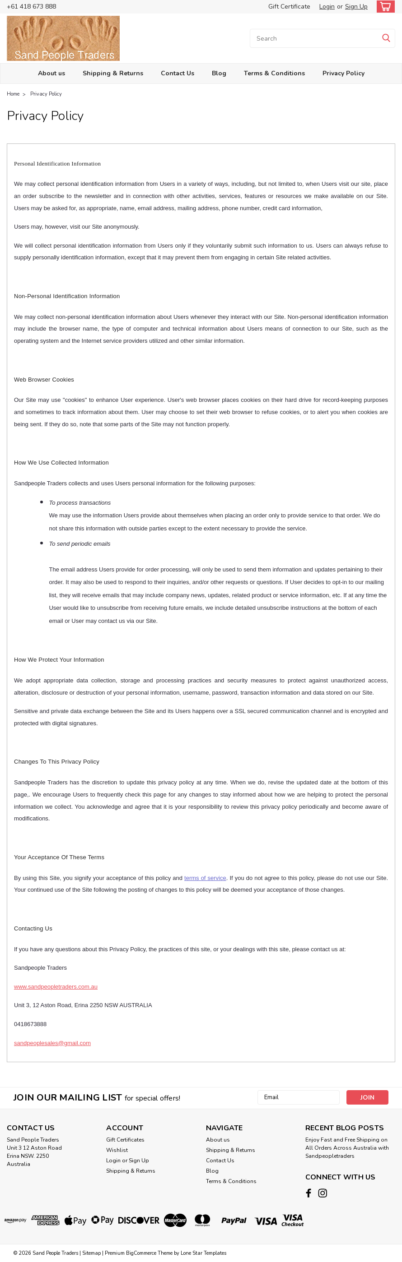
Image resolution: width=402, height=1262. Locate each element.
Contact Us (177, 73)
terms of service (205, 878)
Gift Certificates (125, 1139)
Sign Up (356, 6)
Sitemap (91, 1253)
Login (327, 6)
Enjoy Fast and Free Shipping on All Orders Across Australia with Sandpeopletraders (347, 1148)
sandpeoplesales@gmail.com (52, 1043)
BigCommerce (141, 1253)
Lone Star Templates (203, 1253)
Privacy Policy (344, 73)
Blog (219, 73)
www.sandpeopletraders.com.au (56, 986)
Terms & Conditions (274, 73)
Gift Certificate (289, 6)
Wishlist (117, 1150)
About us (51, 73)
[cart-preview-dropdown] (383, 6)
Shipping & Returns (113, 73)
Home (13, 94)
